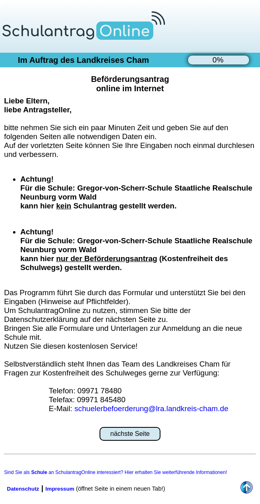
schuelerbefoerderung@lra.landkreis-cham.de (151, 408)
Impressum (60, 489)
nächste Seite (130, 433)
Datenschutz (23, 489)
